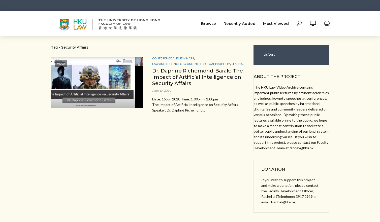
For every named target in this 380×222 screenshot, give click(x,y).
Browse (208, 23)
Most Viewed (276, 23)
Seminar (238, 64)
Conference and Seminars (173, 58)
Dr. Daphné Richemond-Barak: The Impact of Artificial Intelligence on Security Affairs (197, 77)
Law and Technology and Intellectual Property (191, 64)
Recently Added (240, 23)
